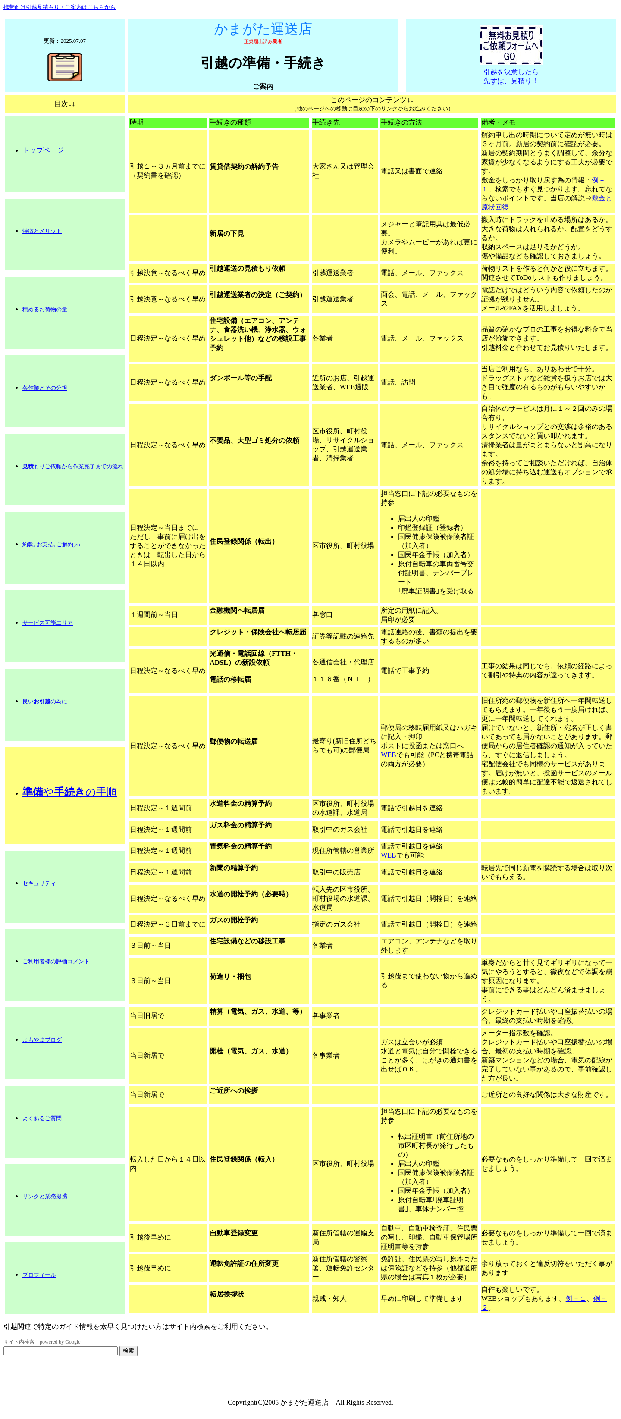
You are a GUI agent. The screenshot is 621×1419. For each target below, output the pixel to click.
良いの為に (44, 701)
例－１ (576, 1298)
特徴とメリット (42, 231)
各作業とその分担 (44, 388)
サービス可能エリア (47, 623)
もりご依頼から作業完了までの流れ (72, 466)
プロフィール (39, 1275)
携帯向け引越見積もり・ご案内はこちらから (59, 7)
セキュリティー (42, 883)
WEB (388, 754)
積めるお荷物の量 (44, 309)
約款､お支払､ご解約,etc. (52, 544)
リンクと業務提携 (44, 1196)
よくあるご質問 (42, 1118)
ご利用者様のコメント (56, 961)
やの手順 (69, 792)
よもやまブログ (42, 1040)
